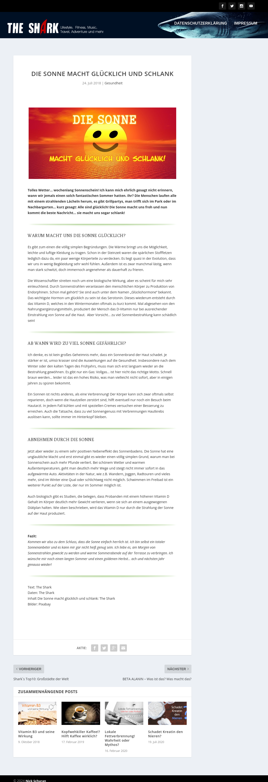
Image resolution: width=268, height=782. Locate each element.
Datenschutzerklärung (200, 27)
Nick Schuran (36, 776)
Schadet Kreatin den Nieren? (165, 729)
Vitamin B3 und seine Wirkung (36, 729)
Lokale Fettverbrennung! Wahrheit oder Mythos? (120, 734)
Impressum (245, 27)
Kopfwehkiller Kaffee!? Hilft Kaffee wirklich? (81, 729)
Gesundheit (114, 78)
